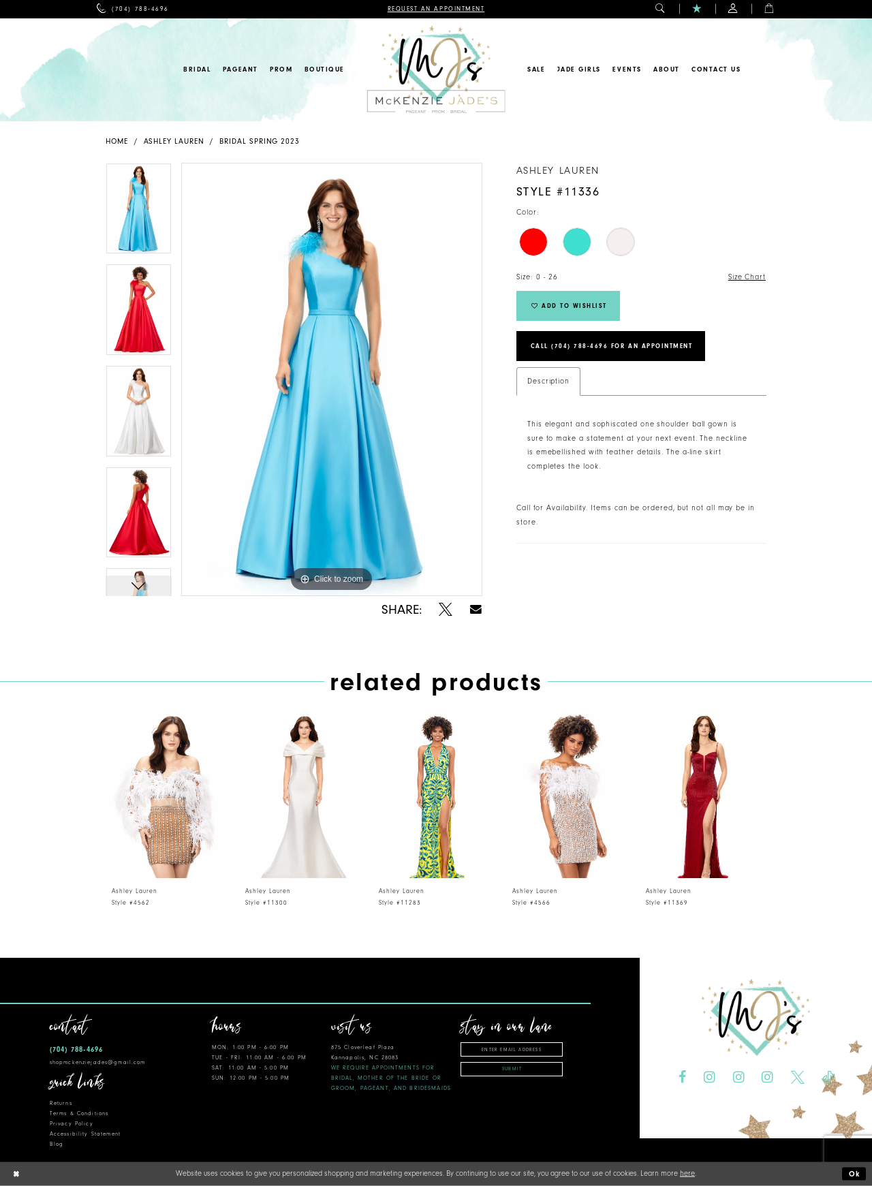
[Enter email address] (512, 1049)
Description (548, 381)
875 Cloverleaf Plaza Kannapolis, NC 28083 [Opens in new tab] (391, 1067)
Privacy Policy (71, 1124)
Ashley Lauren (174, 141)
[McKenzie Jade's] (436, 70)
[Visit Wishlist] (697, 9)
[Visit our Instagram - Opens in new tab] (709, 1077)
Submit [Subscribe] (512, 1069)
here (687, 1173)
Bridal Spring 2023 (259, 141)
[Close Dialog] (15, 1174)
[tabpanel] (139, 213)
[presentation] (170, 794)
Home (117, 141)
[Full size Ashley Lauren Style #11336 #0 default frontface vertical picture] (332, 379)
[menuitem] (132, 9)
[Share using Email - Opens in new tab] (475, 609)
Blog (57, 1144)
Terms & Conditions (79, 1113)
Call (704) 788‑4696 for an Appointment (612, 346)
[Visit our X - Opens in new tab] (797, 1077)
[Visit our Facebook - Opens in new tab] (682, 1077)
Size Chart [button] (747, 276)
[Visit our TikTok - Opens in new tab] (828, 1077)
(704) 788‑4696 (76, 1049)
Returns (61, 1103)
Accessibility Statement (85, 1134)
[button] (660, 9)
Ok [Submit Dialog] (855, 1174)
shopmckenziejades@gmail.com (98, 1062)
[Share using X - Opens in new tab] (445, 609)
